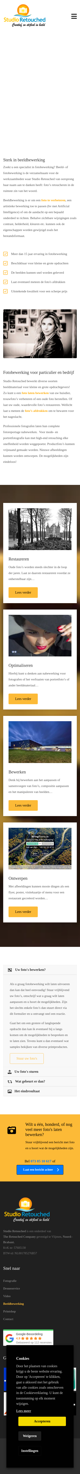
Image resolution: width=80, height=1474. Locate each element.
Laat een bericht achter (41, 1169)
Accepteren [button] (42, 1421)
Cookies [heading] (22, 1358)
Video (6, 1296)
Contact (8, 1319)
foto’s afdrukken (36, 410)
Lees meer (23, 1411)
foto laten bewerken (35, 393)
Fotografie (9, 1281)
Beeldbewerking (13, 1303)
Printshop (9, 1311)
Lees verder (23, 592)
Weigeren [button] (30, 1436)
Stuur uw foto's (26, 1058)
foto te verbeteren (53, 200)
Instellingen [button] (29, 1451)
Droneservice (11, 1288)
